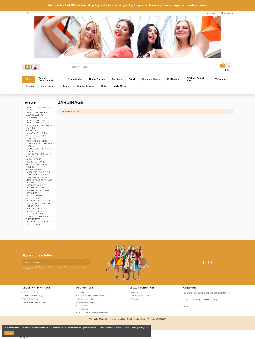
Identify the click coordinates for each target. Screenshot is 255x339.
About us (81, 292)
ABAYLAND (102, 319)
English (212, 13)
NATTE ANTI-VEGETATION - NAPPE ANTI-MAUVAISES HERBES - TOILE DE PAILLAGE (39, 177)
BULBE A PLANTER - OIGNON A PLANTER (40, 126)
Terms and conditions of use (143, 296)
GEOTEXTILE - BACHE (35, 162)
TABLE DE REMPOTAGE (36, 214)
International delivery (33, 296)
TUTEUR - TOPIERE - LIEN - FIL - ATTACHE (40, 225)
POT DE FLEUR (32, 206)
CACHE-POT (31, 130)
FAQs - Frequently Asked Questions (93, 312)
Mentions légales (117, 319)
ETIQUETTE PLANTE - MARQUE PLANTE (39, 150)
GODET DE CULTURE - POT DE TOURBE (39, 165)
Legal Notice (136, 292)
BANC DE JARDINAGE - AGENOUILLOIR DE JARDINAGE (36, 115)
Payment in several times (35, 302)
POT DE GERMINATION (36, 209)
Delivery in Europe (32, 292)
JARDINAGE (30, 103)
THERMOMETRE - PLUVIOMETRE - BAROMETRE (39, 220)
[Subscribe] (87, 262)
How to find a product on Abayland (92, 296)
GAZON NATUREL (34, 159)
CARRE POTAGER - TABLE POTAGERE (37, 137)
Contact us (82, 306)
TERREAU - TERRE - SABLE (38, 216)
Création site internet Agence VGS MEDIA (146, 319)
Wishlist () (227, 13)
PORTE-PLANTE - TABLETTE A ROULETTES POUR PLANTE (39, 202)
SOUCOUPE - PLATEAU (36, 211)
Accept (9, 333)
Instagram (24, 338)
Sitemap (135, 299)
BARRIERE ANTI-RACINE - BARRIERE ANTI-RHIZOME (37, 121)
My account (83, 309)
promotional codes (86, 299)
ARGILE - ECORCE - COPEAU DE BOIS (38, 108)
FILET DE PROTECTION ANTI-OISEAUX (38, 155)
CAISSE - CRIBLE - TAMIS (36, 133)
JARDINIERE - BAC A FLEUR (38, 172)
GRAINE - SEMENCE (35, 169)
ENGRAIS (30, 146)
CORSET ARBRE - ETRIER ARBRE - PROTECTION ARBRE (39, 142)
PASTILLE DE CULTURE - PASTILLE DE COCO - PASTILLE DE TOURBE (39, 190)
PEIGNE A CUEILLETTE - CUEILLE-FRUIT (36, 197)
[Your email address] (53, 262)
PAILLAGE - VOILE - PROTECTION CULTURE (36, 184)
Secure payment (31, 299)
